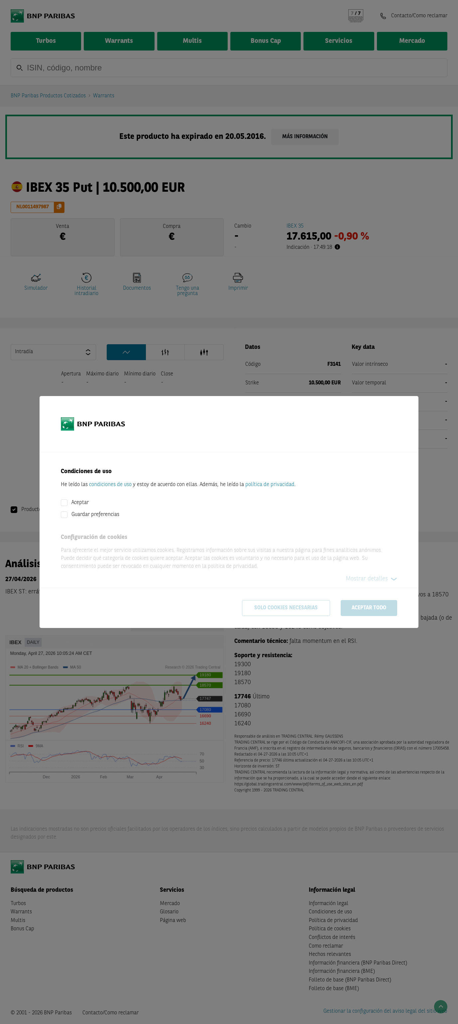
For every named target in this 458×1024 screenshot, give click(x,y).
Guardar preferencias (95, 514)
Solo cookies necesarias (286, 608)
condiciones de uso (110, 484)
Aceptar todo (369, 608)
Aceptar (80, 502)
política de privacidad (269, 484)
